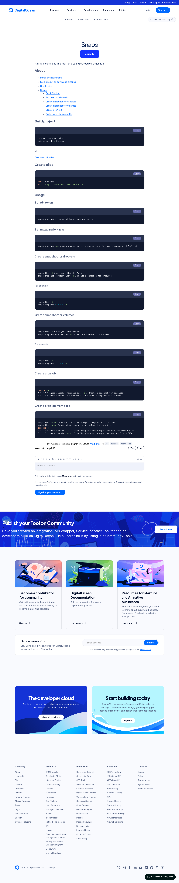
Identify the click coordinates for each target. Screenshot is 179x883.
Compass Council (84, 801)
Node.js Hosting (114, 805)
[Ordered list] (70, 459)
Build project (45, 121)
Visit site (89, 54)
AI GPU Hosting (114, 772)
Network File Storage (55, 822)
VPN (109, 797)
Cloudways (51, 849)
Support (141, 772)
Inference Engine (53, 780)
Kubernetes (51, 793)
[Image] (52, 459)
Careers (142, 2)
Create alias (46, 86)
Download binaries (44, 157)
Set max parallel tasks (57, 97)
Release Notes (83, 830)
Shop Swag (81, 838)
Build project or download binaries (58, 82)
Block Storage (52, 818)
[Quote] (73, 459)
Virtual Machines (114, 818)
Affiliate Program (22, 801)
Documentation (83, 826)
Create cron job (54, 109)
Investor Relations (23, 822)
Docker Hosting (114, 801)
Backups (114, 444)
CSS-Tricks (81, 780)
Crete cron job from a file (59, 114)
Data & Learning (53, 784)
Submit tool (166, 529)
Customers (20, 788)
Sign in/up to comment (50, 492)
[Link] (50, 459)
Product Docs (101, 19)
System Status (144, 784)
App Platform (51, 801)
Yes (132, 448)
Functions (50, 797)
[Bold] (38, 459)
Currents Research (84, 788)
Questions (83, 19)
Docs (134, 2)
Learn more (79, 623)
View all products (51, 717)
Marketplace (82, 813)
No (140, 448)
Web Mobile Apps (115, 809)
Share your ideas (145, 788)
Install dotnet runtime (51, 77)
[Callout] (75, 459)
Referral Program (22, 797)
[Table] (78, 459)
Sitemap (51, 867)
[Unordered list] (67, 459)
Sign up (163, 10)
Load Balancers (53, 805)
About (40, 70)
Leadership (20, 776)
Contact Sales (169, 2)
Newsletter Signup (84, 809)
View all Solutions (115, 822)
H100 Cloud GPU (114, 776)
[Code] (81, 459)
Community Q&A (83, 776)
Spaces (49, 813)
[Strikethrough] (47, 459)
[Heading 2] (61, 459)
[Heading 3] (64, 459)
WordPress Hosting (116, 813)
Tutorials (68, 19)
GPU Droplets (52, 772)
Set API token (53, 93)
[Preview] (138, 459)
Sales (140, 776)
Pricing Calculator (84, 822)
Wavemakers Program (86, 797)
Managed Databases (55, 809)
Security (18, 818)
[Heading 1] (58, 459)
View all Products (53, 853)
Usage (43, 90)
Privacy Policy (145, 650)
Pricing (79, 818)
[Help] (141, 459)
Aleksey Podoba (60, 443)
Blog (127, 2)
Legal (17, 809)
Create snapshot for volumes (61, 105)
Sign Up (25, 623)
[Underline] (44, 459)
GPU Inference (113, 784)
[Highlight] (55, 459)
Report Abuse (144, 780)
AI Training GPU (114, 780)
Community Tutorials (85, 772)
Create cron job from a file (52, 405)
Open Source (125, 444)
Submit (150, 642)
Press (17, 805)
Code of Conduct (84, 834)
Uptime (49, 830)
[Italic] (41, 459)
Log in (148, 10)
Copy (137, 130)
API (106, 444)
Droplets (49, 788)
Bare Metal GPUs (53, 776)
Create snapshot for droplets (61, 101)
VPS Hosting (112, 788)
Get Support (154, 2)
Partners (18, 793)
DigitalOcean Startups (86, 793)
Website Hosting (114, 793)
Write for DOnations (85, 784)
